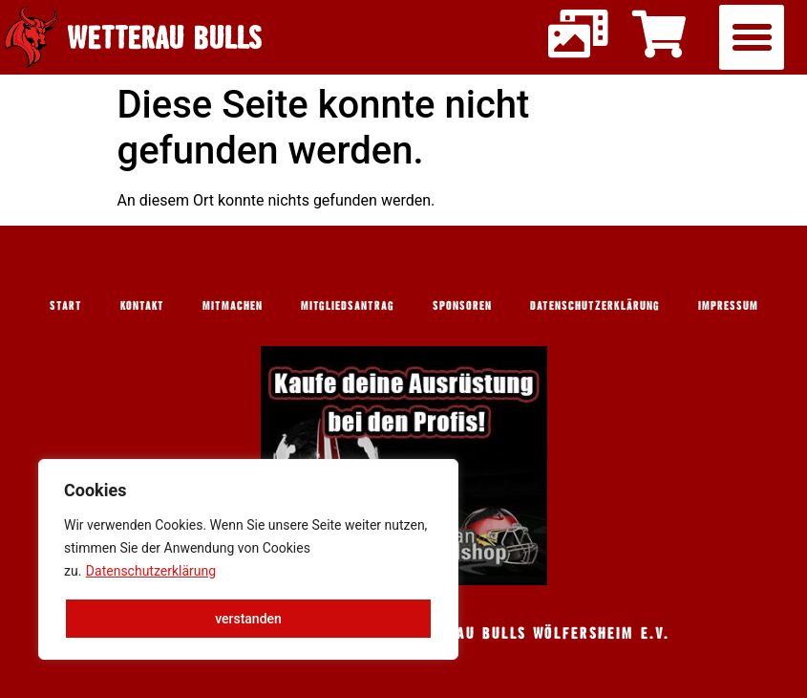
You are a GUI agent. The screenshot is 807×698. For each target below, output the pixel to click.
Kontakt (142, 305)
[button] (751, 37)
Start (66, 305)
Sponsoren (462, 305)
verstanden (248, 618)
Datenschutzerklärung (151, 570)
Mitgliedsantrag (347, 305)
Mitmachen (232, 305)
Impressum (728, 305)
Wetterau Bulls (165, 36)
